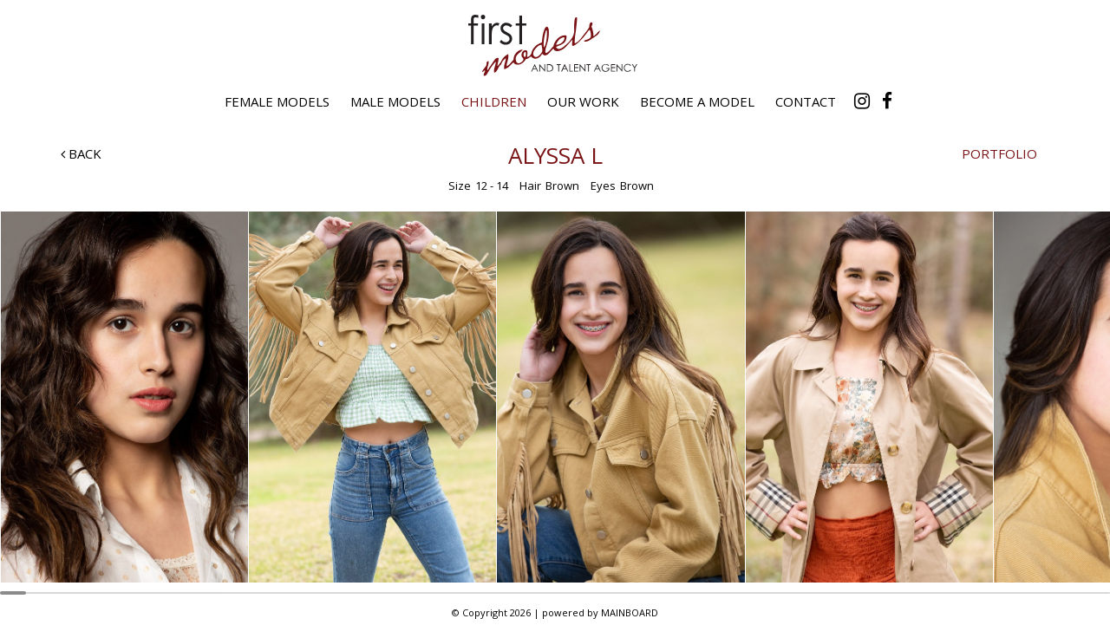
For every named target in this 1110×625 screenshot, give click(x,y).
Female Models (277, 101)
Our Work (583, 101)
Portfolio (999, 153)
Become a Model (697, 101)
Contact (805, 101)
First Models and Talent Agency (555, 45)
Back (81, 153)
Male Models (395, 101)
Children (493, 101)
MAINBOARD (629, 612)
